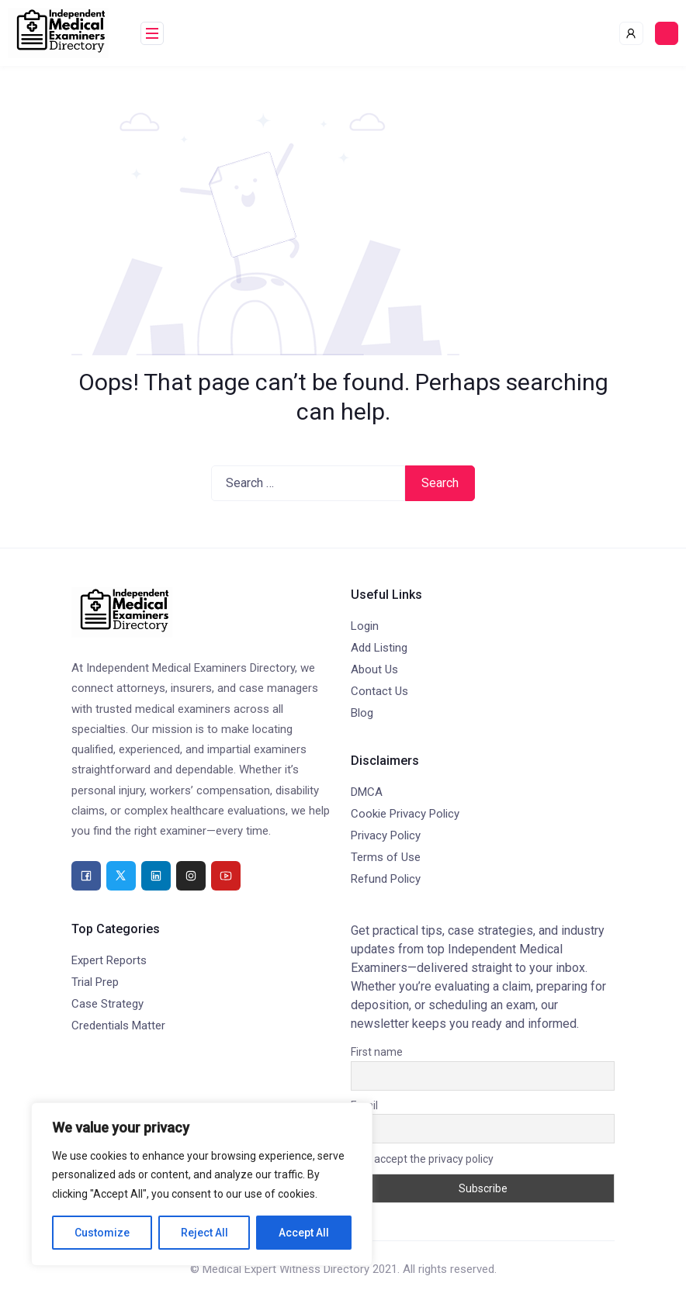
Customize (102, 1232)
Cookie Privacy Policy (405, 814)
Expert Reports (109, 960)
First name (377, 1052)
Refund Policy (386, 879)
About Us (374, 669)
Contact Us (379, 691)
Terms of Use (386, 857)
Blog (362, 713)
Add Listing (379, 648)
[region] (201, 1184)
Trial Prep (95, 982)
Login (365, 626)
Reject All (204, 1232)
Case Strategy (107, 1004)
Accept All (304, 1232)
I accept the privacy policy (422, 1159)
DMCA (367, 792)
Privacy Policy (386, 835)
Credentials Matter (118, 1025)
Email (364, 1105)
